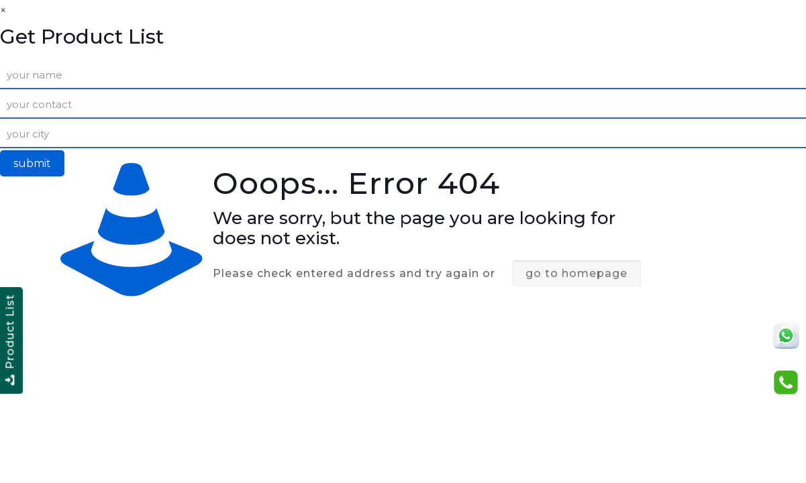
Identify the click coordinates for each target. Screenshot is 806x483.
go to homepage (576, 273)
